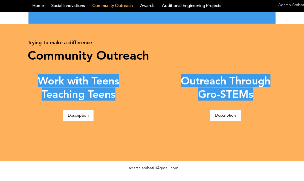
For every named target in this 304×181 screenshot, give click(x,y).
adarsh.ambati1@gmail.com (153, 167)
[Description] (78, 115)
